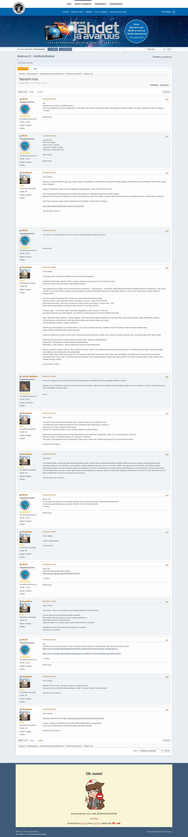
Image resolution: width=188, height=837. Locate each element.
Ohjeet (149, 831)
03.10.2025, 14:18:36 (49, 99)
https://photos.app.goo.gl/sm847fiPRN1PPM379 (61, 574)
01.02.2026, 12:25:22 (49, 639)
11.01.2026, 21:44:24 (49, 495)
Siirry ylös (22, 740)
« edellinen (153, 85)
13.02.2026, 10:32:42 (49, 709)
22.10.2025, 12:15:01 (49, 267)
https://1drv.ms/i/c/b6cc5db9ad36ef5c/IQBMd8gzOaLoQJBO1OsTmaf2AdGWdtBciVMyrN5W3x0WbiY (82, 654)
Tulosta (166, 92)
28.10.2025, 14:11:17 (49, 413)
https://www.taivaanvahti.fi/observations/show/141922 (83, 718)
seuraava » (164, 85)
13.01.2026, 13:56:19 (49, 531)
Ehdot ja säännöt (158, 831)
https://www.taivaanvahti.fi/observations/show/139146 (63, 206)
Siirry (135, 751)
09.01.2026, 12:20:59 (49, 454)
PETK (25, 99)
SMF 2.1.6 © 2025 (21, 831)
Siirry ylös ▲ (168, 831)
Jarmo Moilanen (30, 376)
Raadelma (27, 173)
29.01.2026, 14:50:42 (49, 601)
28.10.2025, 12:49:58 (49, 376)
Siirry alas (22, 92)
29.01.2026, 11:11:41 (49, 564)
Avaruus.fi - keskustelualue (36, 56)
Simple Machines (33, 831)
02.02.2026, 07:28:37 (49, 676)
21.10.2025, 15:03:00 (49, 172)
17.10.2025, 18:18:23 (49, 136)
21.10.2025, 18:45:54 (49, 230)
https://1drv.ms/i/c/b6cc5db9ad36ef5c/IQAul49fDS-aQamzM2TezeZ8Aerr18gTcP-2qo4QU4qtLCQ (80, 649)
